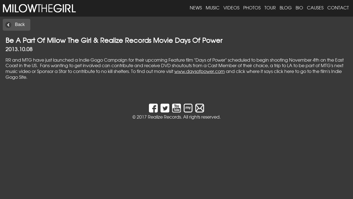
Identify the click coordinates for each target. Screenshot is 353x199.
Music (213, 7)
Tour (270, 7)
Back (20, 24)
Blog (286, 7)
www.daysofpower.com (199, 71)
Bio (299, 7)
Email (199, 108)
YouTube (176, 108)
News (196, 7)
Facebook (153, 108)
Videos (231, 7)
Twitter (165, 108)
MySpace (188, 108)
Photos (252, 7)
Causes (315, 7)
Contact (338, 7)
